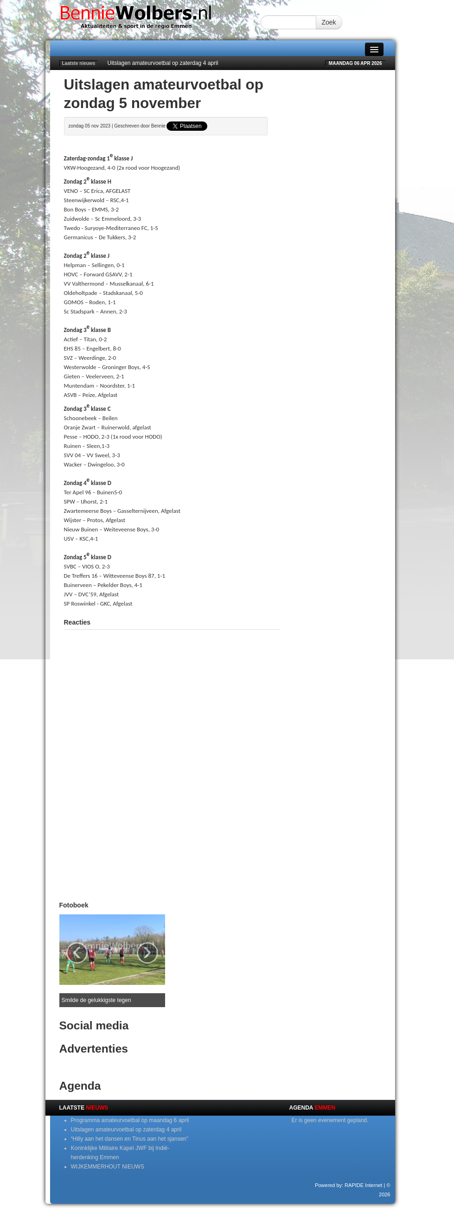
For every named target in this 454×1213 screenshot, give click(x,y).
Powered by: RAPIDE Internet (349, 1185)
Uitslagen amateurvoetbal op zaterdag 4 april (163, 63)
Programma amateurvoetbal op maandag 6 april (130, 1120)
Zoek (329, 22)
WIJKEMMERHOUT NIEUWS (107, 1166)
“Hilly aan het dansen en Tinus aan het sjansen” (130, 1139)
